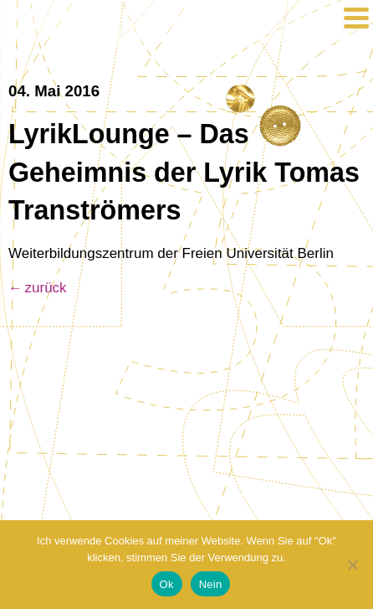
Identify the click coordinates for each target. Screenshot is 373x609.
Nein (210, 584)
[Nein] (352, 564)
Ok (167, 584)
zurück (46, 288)
